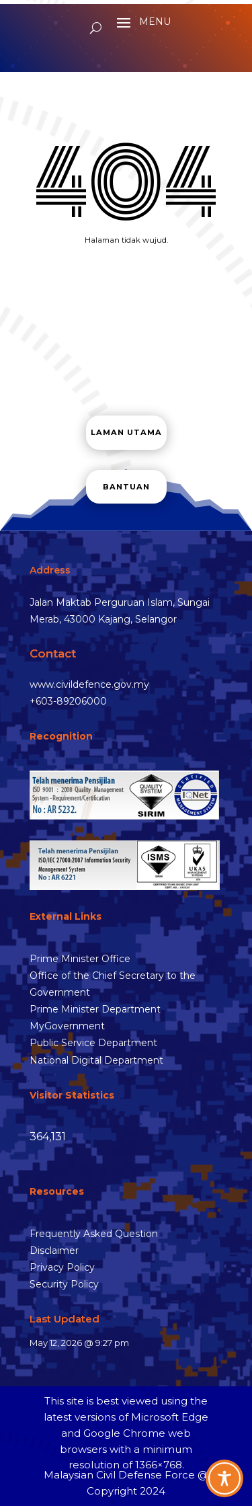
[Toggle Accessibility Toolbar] (224, 1478)
